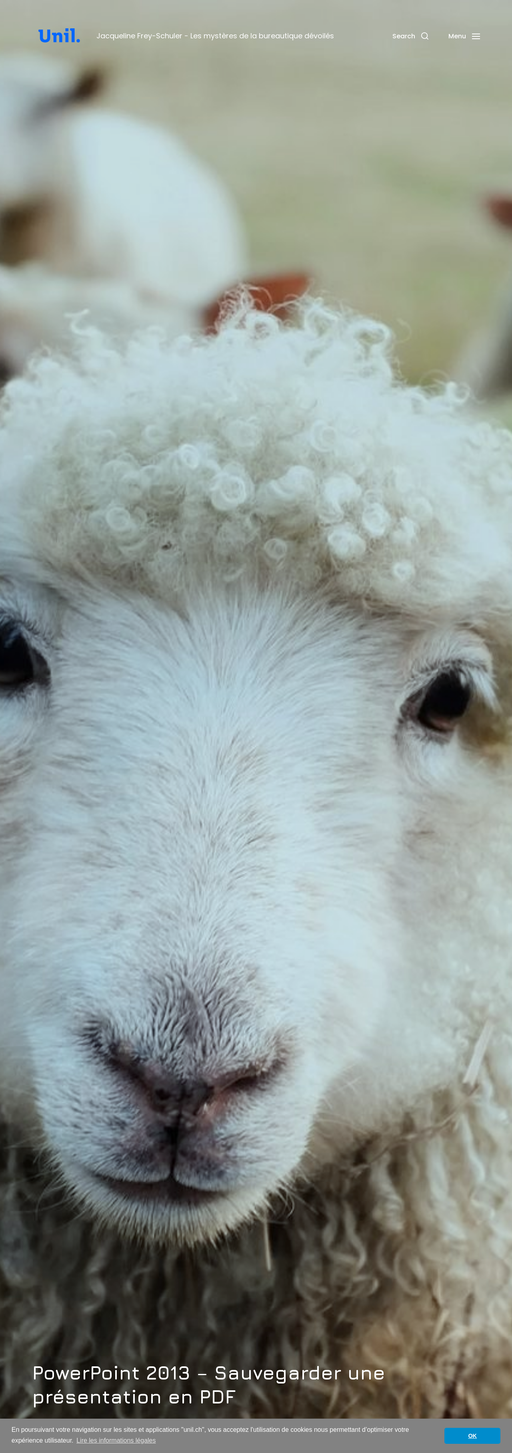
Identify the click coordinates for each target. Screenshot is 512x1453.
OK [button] (472, 1436)
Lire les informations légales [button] (116, 1440)
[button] (410, 36)
